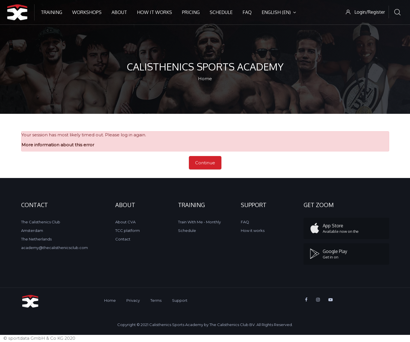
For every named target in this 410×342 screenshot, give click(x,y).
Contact (122, 239)
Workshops (87, 12)
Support (179, 300)
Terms (155, 300)
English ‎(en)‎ (279, 12)
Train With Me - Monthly (199, 222)
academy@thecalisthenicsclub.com (54, 247)
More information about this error (57, 144)
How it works (154, 12)
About (119, 12)
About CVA (125, 222)
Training (51, 12)
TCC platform (127, 230)
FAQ (247, 12)
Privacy (133, 300)
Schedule (221, 12)
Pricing (191, 12)
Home (205, 78)
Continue (205, 162)
